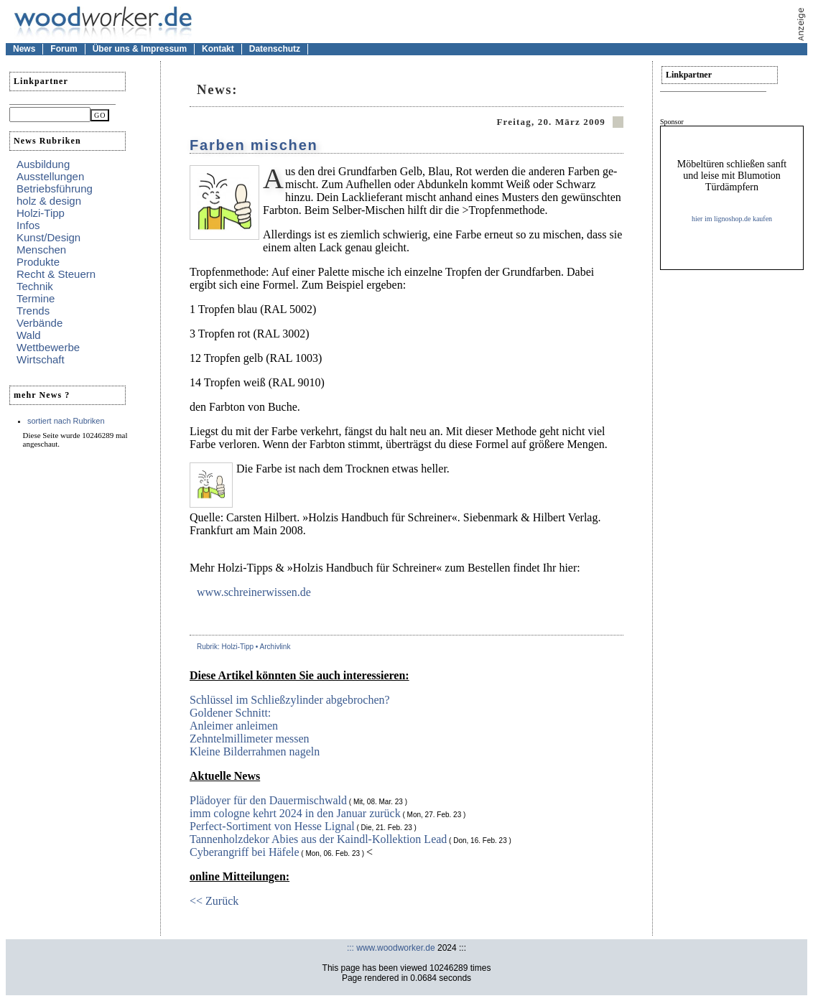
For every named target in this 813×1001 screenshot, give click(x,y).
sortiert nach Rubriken (66, 420)
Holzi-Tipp (41, 213)
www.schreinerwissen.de (254, 592)
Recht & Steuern (56, 274)
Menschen (41, 249)
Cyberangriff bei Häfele (244, 852)
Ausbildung (43, 164)
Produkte (38, 262)
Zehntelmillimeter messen (250, 738)
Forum (63, 49)
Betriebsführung (55, 188)
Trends (33, 310)
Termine (36, 298)
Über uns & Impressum (140, 49)
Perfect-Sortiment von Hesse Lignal (272, 826)
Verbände (39, 323)
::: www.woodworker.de (391, 948)
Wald (29, 335)
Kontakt (218, 49)
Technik (35, 286)
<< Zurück (214, 901)
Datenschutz (274, 49)
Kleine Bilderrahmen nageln (255, 751)
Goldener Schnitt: (230, 713)
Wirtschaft (41, 359)
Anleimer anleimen (234, 726)
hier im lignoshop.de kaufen (732, 219)
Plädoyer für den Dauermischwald (268, 800)
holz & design (49, 201)
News (24, 49)
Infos (28, 225)
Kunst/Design (48, 237)
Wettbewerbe (48, 347)
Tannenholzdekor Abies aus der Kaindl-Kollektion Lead (318, 839)
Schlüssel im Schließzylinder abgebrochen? (290, 700)
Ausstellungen (50, 176)
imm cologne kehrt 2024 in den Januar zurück (295, 813)
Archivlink (275, 647)
